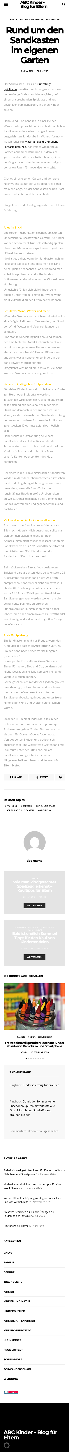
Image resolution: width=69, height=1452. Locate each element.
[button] (26, 1058)
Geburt (9, 1272)
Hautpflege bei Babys (16, 1225)
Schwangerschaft (17, 1369)
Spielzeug (45, 810)
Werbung (11, 1378)
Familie (14, 19)
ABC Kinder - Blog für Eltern (30, 1435)
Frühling (11, 806)
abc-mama (42, 71)
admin (42, 897)
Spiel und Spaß (46, 806)
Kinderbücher (14, 1311)
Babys (8, 1252)
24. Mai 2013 (27, 71)
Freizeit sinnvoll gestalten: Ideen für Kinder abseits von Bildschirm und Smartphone (34, 1044)
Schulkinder (35, 930)
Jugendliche (13, 1281)
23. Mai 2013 (29, 897)
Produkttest (13, 1349)
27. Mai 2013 (27, 948)
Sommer (27, 806)
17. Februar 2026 (40, 1052)
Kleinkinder (53, 19)
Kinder (31, 1037)
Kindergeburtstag (17, 1330)
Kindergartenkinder (32, 19)
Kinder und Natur (17, 1301)
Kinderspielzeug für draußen (41, 1085)
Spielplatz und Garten (21, 810)
